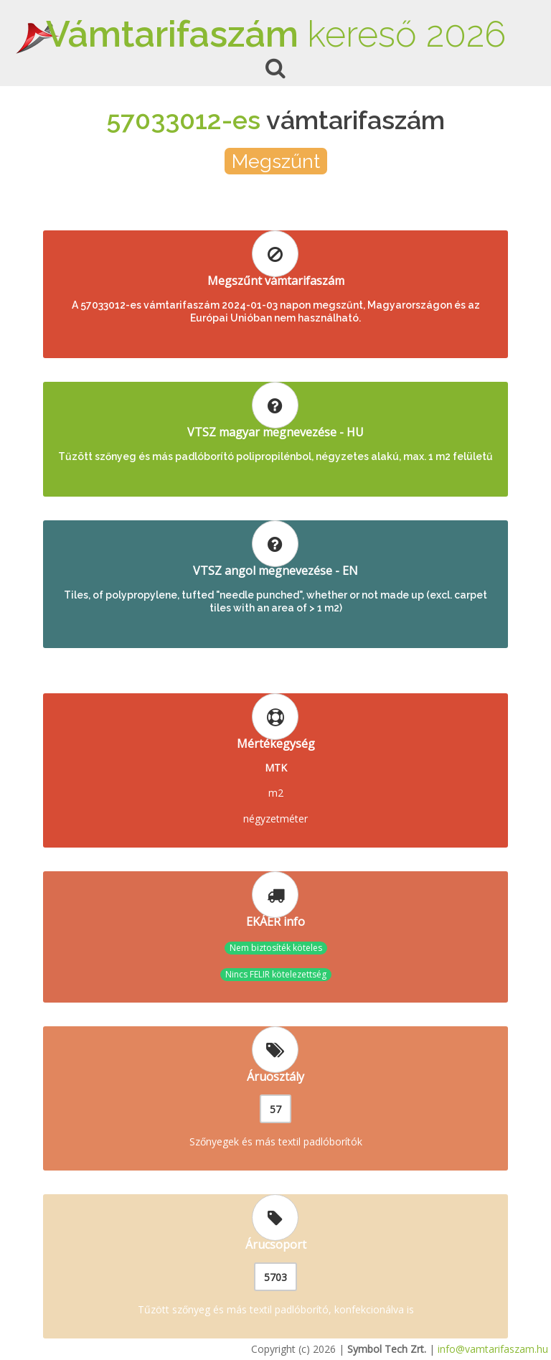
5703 (275, 1277)
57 (275, 1109)
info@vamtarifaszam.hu (493, 1349)
